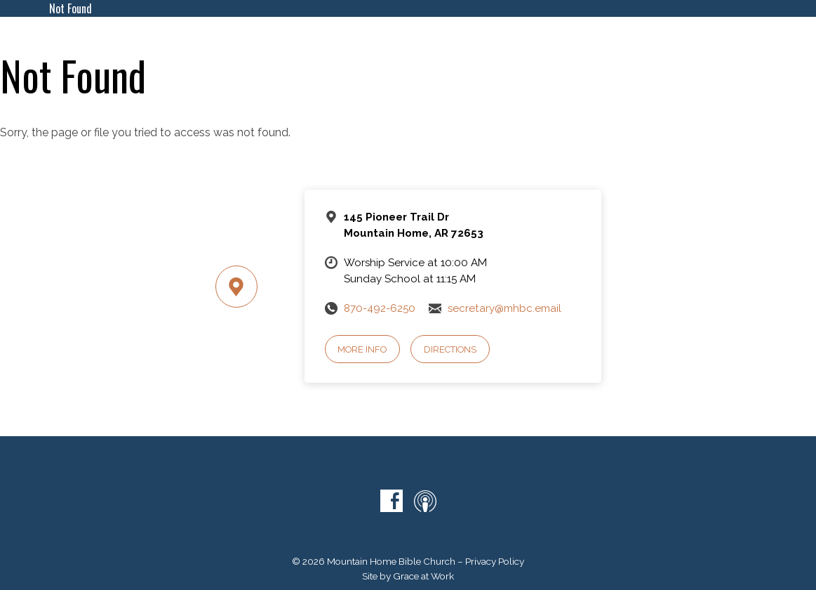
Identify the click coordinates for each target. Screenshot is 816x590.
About (390, 41)
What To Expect (315, 41)
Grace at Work (423, 576)
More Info (362, 349)
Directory (739, 41)
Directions (450, 349)
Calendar (447, 41)
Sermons (577, 41)
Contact (639, 41)
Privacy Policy (494, 561)
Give (687, 41)
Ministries (513, 41)
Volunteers (733, 59)
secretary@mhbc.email (504, 308)
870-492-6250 (379, 308)
